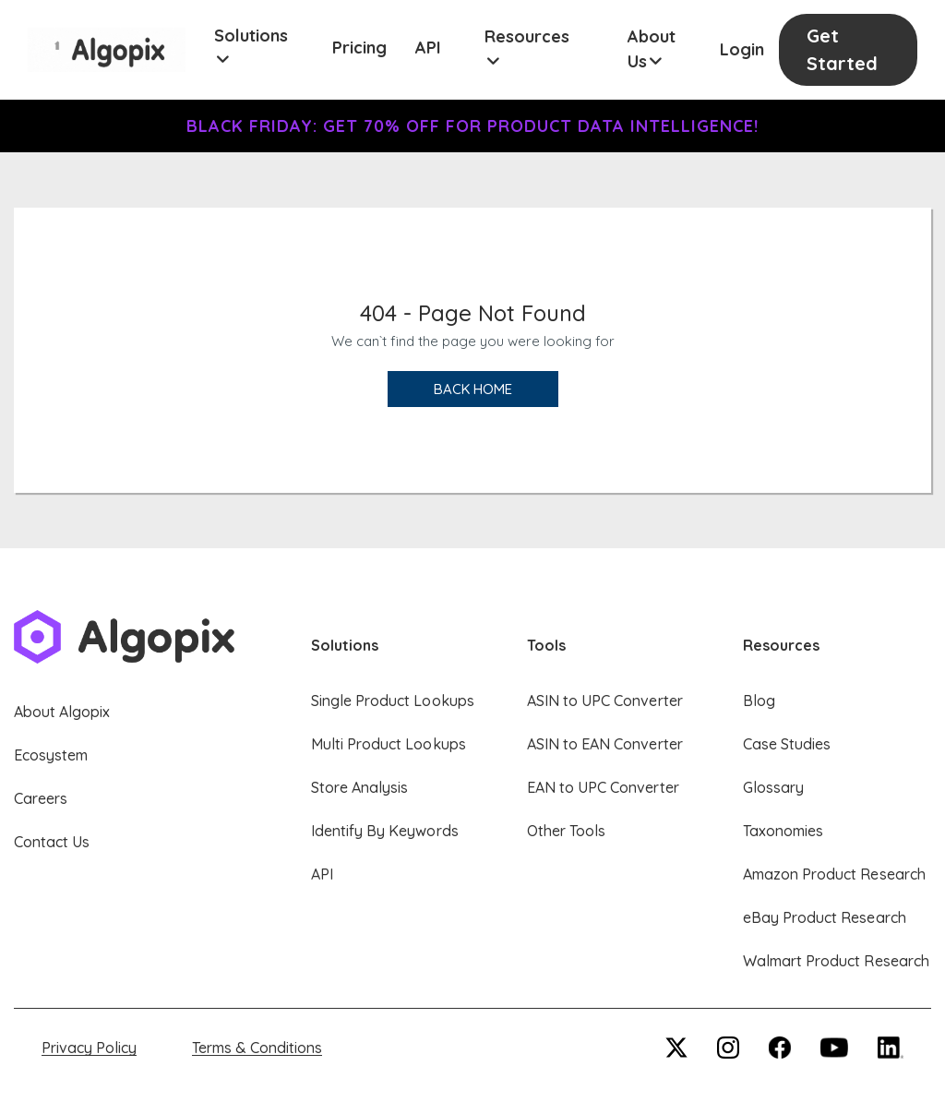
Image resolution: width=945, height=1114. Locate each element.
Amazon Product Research (834, 874)
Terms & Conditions (257, 1047)
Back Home (473, 389)
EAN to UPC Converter (603, 787)
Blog (759, 700)
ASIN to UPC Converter (605, 700)
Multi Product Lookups (388, 744)
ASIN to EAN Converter (605, 744)
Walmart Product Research (836, 961)
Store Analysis (359, 787)
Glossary (773, 787)
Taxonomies (783, 830)
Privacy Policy (89, 1047)
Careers (40, 798)
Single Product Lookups (392, 700)
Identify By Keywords (385, 830)
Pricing (359, 47)
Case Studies (787, 744)
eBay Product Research (824, 917)
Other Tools (566, 830)
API (428, 47)
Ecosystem (51, 755)
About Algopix (62, 711)
